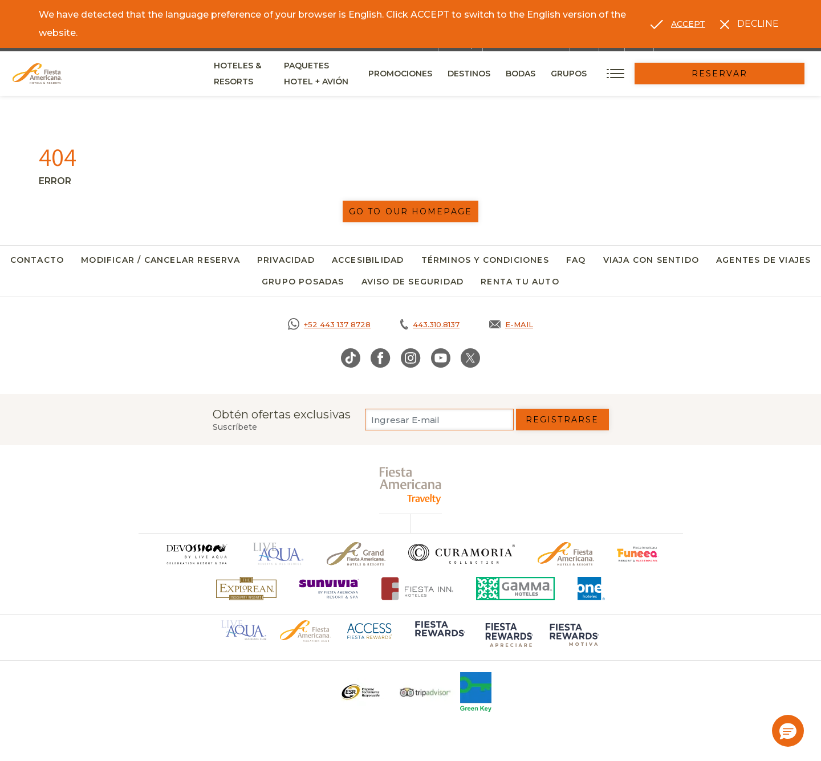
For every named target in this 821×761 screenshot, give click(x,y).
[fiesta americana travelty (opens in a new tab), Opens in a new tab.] (410, 485)
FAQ (576, 260)
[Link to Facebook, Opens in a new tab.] (381, 358)
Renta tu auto (520, 281)
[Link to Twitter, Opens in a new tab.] (470, 358)
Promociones (477, 73)
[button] (788, 731)
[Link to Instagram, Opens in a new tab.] (411, 358)
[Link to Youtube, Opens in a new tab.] (440, 358)
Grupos (646, 73)
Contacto (37, 260)
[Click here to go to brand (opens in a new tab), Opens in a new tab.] (638, 553)
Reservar (758, 73)
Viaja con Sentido (651, 260)
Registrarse (562, 419)
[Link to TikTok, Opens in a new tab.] (350, 358)
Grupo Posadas (303, 281)
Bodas (597, 73)
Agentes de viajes (763, 260)
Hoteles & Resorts (258, 73)
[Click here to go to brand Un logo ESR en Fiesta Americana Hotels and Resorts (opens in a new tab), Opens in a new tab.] (360, 692)
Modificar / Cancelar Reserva (160, 260)
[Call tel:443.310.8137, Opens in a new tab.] (430, 324)
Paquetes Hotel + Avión (374, 77)
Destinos (546, 73)
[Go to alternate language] (678, 24)
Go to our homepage (410, 211)
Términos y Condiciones (485, 260)
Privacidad (286, 260)
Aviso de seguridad (412, 281)
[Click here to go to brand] (196, 553)
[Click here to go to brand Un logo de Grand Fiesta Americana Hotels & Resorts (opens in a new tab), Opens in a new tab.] (356, 553)
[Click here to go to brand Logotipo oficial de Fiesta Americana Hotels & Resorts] (566, 553)
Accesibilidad (368, 260)
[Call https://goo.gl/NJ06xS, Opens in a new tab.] (329, 324)
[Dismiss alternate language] (749, 24)
